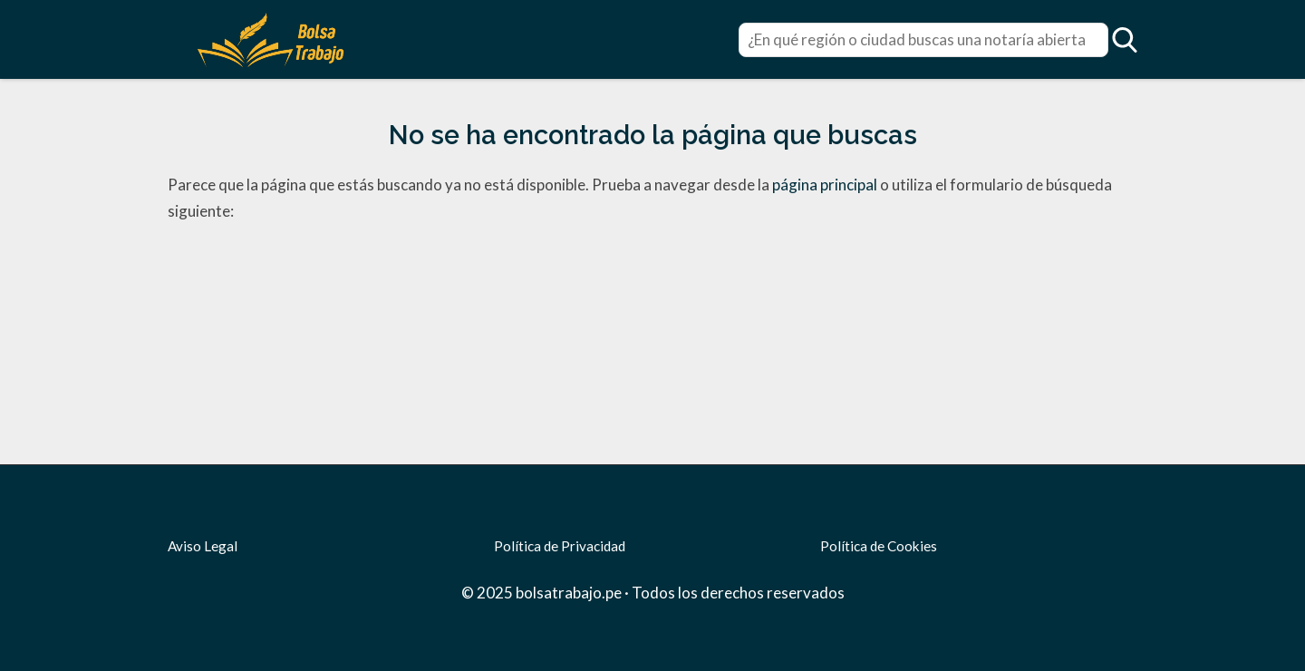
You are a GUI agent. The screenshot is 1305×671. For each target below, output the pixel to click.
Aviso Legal (202, 546)
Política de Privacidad (559, 546)
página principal (826, 184)
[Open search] (1124, 40)
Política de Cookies (878, 546)
